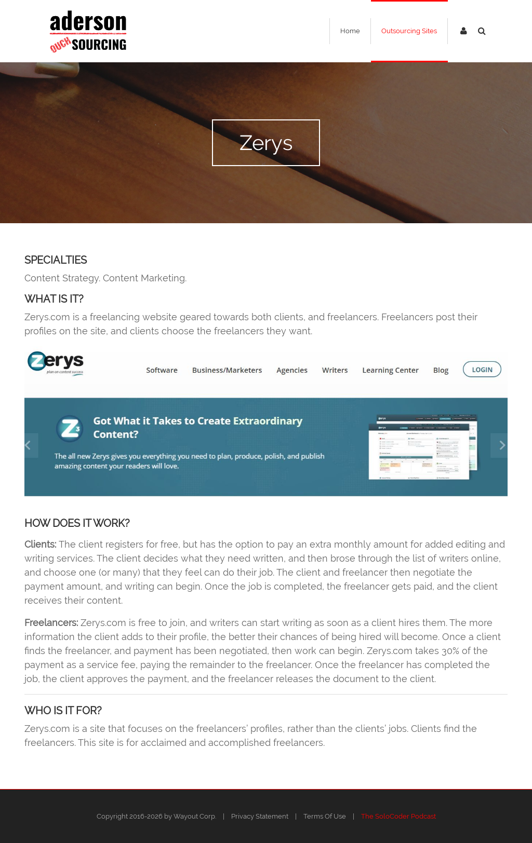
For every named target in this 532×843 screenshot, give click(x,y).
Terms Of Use (324, 816)
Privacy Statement (259, 816)
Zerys (266, 142)
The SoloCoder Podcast (398, 816)
